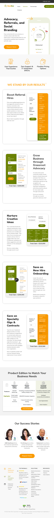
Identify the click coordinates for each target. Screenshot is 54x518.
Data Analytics (46, 474)
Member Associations (36, 489)
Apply (32, 119)
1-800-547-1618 (46, 1)
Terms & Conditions (23, 509)
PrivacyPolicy (32, 509)
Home (18, 6)
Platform (45, 473)
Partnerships (33, 6)
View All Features (27, 408)
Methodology (46, 471)
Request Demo (11, 47)
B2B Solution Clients (35, 474)
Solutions (25, 6)
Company (19, 10)
